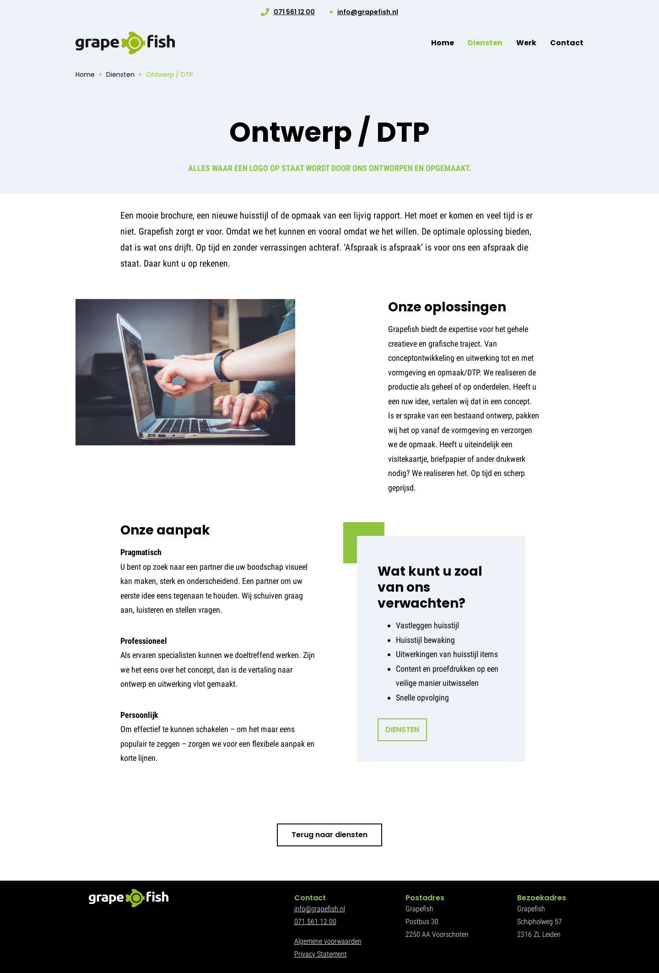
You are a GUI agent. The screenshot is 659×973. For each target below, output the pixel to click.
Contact (566, 42)
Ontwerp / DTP (169, 74)
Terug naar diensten (329, 834)
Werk (526, 42)
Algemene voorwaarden (328, 941)
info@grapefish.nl (367, 11)
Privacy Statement (320, 954)
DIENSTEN (402, 729)
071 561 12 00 (294, 11)
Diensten (485, 42)
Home (442, 42)
